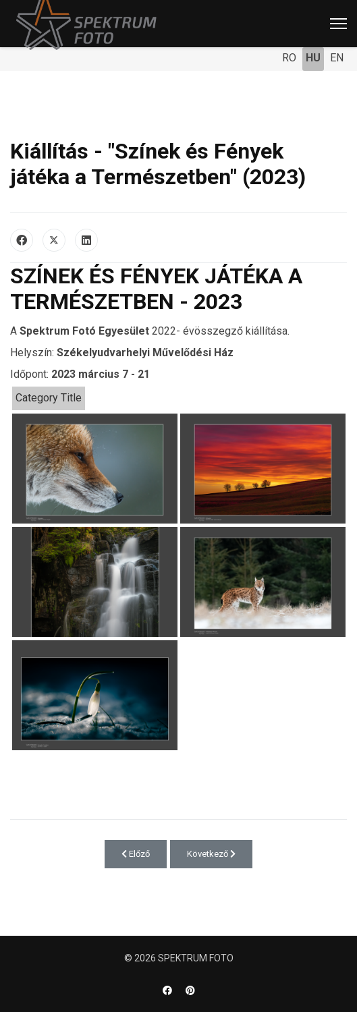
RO (289, 57)
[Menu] (338, 23)
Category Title (49, 397)
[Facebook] (167, 990)
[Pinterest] (190, 990)
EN (337, 57)
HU (313, 57)
